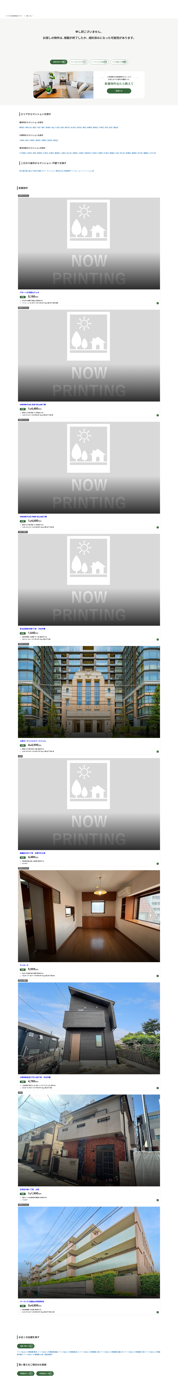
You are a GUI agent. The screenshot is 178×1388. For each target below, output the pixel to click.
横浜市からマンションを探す (31, 124)
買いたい (29, 16)
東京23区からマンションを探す (32, 150)
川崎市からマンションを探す (31, 137)
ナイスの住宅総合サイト (14, 16)
